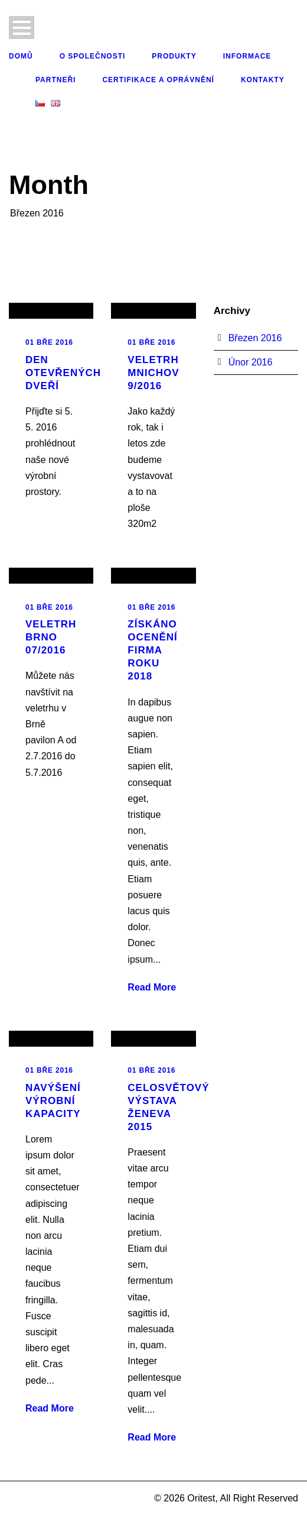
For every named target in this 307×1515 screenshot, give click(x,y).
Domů (21, 56)
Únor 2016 (250, 362)
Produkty (174, 56)
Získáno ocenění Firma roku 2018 (152, 650)
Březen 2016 (255, 338)
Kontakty (263, 80)
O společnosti (93, 56)
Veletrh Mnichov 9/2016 (153, 372)
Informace (247, 56)
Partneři (55, 80)
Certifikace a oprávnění (158, 80)
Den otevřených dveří (63, 372)
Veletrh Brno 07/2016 (50, 637)
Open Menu (21, 27)
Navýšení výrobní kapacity (53, 1100)
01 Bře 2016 (49, 342)
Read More (152, 987)
